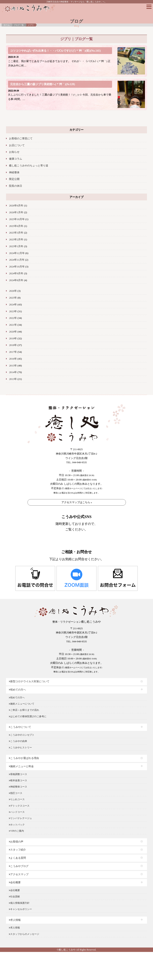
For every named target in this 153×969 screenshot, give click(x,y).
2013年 (13, 379)
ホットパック (17, 824)
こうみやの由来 (18, 741)
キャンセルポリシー (20, 909)
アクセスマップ (19, 874)
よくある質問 (17, 858)
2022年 (13, 318)
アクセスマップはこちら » (76, 502)
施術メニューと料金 (21, 766)
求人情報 (15, 920)
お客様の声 (16, 841)
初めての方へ (17, 689)
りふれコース (17, 799)
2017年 (13, 352)
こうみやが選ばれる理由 (24, 758)
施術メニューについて (21, 703)
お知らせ (14, 152)
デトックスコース (19, 805)
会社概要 (15, 882)
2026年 (13, 291)
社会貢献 (14, 896)
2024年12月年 (16, 253)
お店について (17, 145)
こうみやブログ (19, 866)
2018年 (13, 345)
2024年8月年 (16, 280)
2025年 (13, 297)
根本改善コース (18, 780)
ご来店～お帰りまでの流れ (24, 710)
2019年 (13, 338)
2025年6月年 (16, 226)
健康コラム (15, 158)
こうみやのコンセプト (21, 734)
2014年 (13, 372)
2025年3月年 (16, 232)
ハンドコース (17, 812)
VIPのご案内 (16, 830)
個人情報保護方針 (19, 903)
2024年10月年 (16, 266)
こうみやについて (20, 727)
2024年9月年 (16, 273)
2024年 (13, 304)
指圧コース (15, 793)
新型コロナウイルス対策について (29, 681)
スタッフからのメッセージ (24, 934)
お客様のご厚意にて (21, 138)
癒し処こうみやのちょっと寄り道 (28, 165)
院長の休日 (15, 186)
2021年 (13, 324)
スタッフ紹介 (17, 849)
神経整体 (14, 172)
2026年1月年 (16, 212)
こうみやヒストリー (20, 747)
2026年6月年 (16, 205)
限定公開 (14, 179)
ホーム (7, 25)
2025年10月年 (16, 219)
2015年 (13, 365)
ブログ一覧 (19, 25)
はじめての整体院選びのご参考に (27, 716)
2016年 (13, 358)
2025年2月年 (16, 239)
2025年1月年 (16, 246)
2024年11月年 (16, 259)
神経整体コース (18, 786)
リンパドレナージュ (20, 818)
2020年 (13, 331)
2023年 (13, 311)
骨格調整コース (18, 774)
